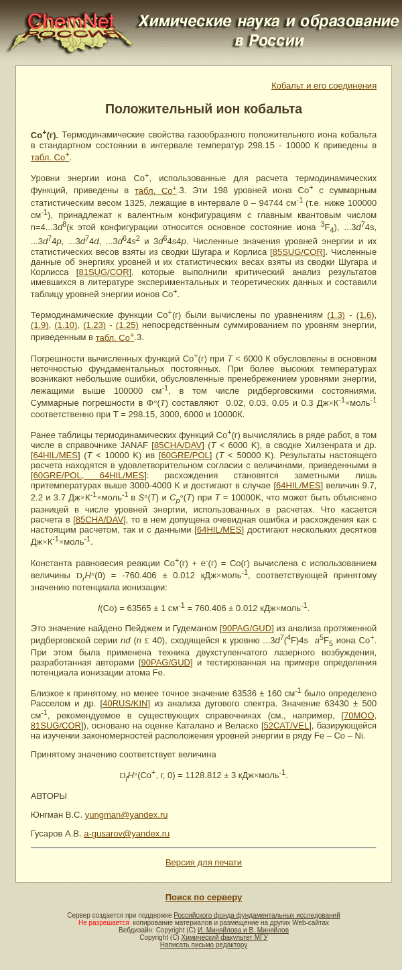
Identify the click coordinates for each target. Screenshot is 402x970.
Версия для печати (203, 862)
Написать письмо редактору (203, 945)
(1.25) (127, 325)
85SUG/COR (298, 252)
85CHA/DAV (178, 445)
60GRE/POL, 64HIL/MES (88, 475)
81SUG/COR (103, 272)
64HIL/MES (55, 455)
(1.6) (365, 315)
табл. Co (50, 157)
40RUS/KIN (125, 703)
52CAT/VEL (287, 725)
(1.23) (94, 325)
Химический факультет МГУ (224, 937)
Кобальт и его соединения (324, 85)
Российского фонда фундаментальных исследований (257, 915)
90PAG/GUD (246, 628)
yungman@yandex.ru (126, 815)
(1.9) (40, 325)
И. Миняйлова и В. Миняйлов (243, 930)
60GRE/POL (185, 455)
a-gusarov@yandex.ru (127, 833)
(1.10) (65, 325)
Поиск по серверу (203, 897)
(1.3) (336, 315)
